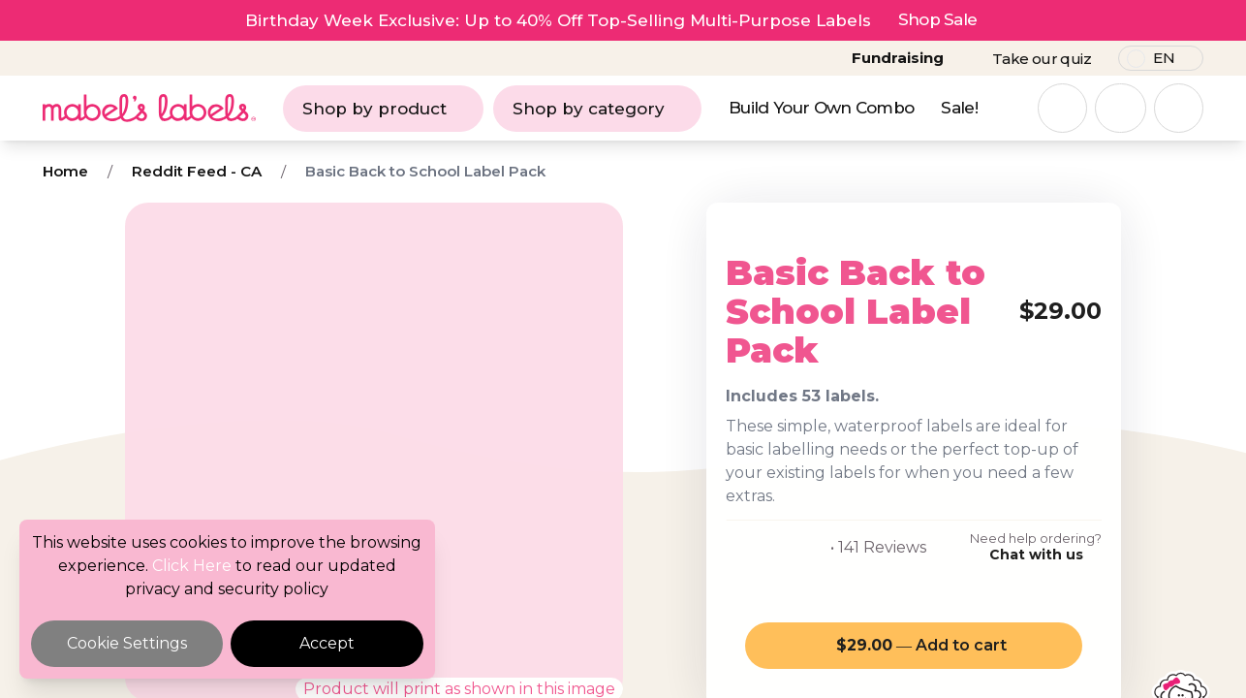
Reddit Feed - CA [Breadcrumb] (197, 171)
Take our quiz (1041, 58)
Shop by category (597, 108)
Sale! (959, 107)
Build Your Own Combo (821, 107)
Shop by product (383, 108)
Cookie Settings (127, 643)
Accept (327, 643)
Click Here (192, 565)
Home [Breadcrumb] (65, 171)
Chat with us (1036, 554)
